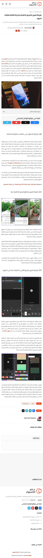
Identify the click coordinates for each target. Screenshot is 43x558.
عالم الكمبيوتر (15, 552)
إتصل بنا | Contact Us (36, 520)
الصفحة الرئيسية (38, 12)
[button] (33, 410)
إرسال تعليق (36, 438)
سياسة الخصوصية (36, 523)
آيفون (5, 59)
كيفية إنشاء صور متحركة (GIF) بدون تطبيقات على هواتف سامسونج (20, 184)
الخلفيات (23, 71)
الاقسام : (40, 500)
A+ (18, 31)
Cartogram (10, 163)
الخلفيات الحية (4, 63)
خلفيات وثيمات (25, 403)
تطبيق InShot (6, 331)
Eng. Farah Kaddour (28, 28)
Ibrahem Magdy (27, 555)
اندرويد (30, 12)
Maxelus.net (18, 163)
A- (16, 31)
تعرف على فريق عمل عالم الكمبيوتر (32, 517)
